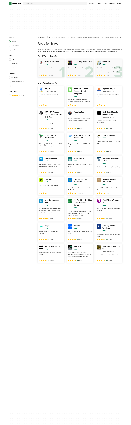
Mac (99, 3)
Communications (62, 37)
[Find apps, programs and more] (55, 3)
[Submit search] (24, 3)
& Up (16, 96)
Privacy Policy (76, 349)
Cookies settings (76, 363)
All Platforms (42, 37)
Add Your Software (45, 352)
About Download (44, 349)
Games (102, 37)
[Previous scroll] (50, 37)
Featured (12, 41)
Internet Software (109, 37)
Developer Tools (71, 37)
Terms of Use (75, 352)
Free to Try (13, 64)
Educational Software (82, 37)
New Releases (14, 50)
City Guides (13, 77)
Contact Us (43, 355)
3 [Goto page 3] (48, 266)
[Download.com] (15, 3)
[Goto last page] (119, 266)
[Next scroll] (120, 37)
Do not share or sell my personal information (78, 359)
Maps (11, 86)
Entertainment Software (93, 37)
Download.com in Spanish (47, 358)
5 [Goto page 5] (57, 266)
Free (11, 59)
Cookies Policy (76, 355)
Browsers (54, 37)
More (119, 3)
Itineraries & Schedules (16, 82)
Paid (11, 68)
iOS (105, 3)
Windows (91, 3)
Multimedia (117, 37)
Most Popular (14, 46)
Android (111, 3)
